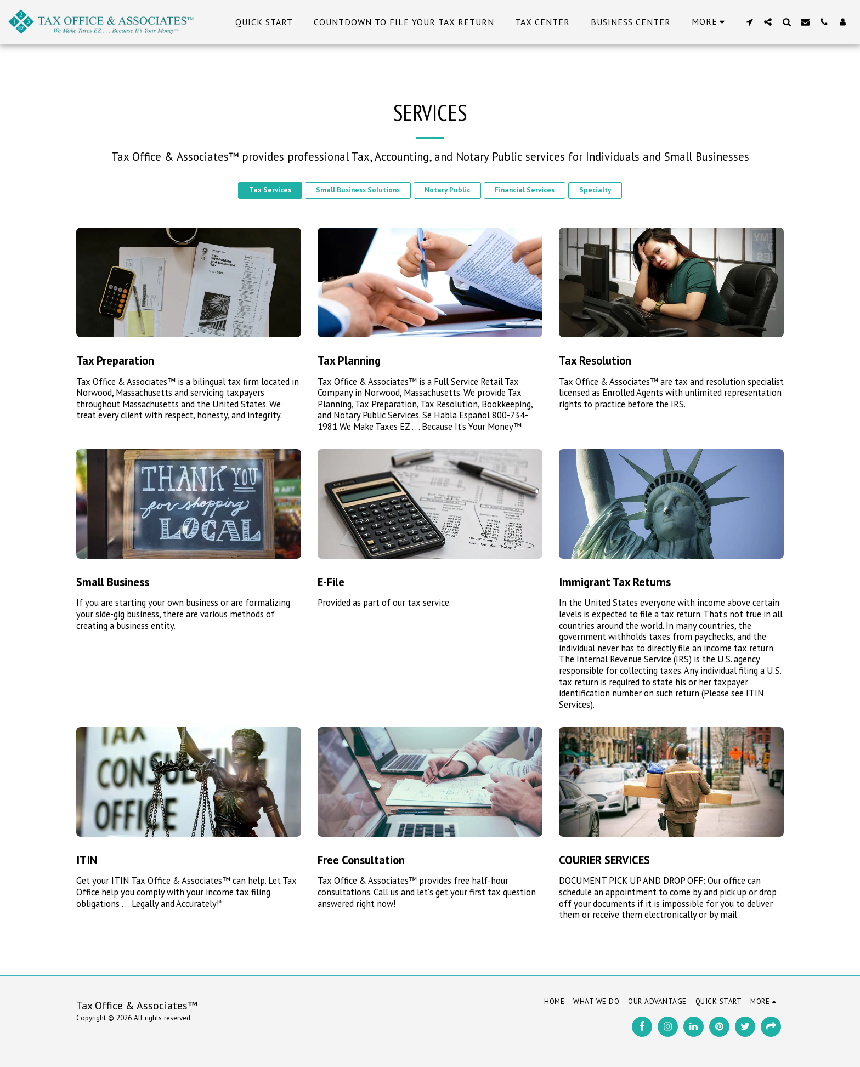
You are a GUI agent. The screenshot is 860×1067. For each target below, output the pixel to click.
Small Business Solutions (358, 190)
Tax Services (270, 190)
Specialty (595, 190)
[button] (749, 21)
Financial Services (525, 190)
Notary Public (447, 190)
